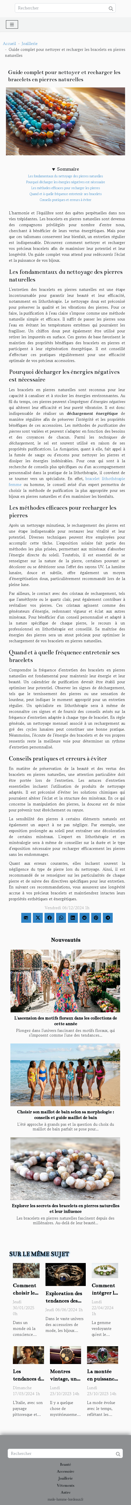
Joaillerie (30, 43)
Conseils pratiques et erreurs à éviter (65, 200)
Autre (65, 1492)
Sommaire (68, 169)
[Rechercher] (65, 8)
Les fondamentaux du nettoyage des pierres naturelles (65, 176)
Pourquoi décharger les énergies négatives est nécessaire (65, 182)
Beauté (65, 1464)
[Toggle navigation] (12, 24)
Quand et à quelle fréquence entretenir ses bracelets (66, 194)
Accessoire (65, 1471)
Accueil (9, 43)
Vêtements (65, 1485)
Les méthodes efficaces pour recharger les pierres (65, 188)
